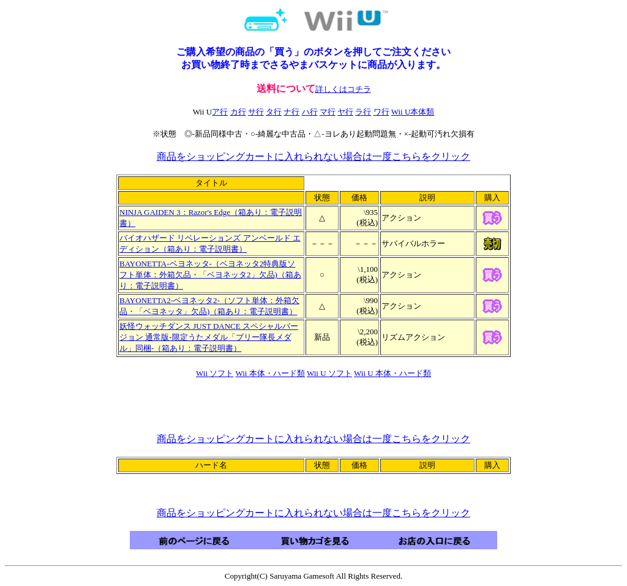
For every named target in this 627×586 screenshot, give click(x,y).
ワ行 (381, 111)
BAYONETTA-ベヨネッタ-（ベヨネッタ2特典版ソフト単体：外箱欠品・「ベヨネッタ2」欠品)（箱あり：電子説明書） (210, 274)
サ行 (256, 111)
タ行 (274, 111)
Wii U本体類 (413, 111)
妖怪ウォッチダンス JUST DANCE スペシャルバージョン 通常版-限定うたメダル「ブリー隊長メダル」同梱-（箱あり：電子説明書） (208, 337)
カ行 (238, 111)
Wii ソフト (214, 373)
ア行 (220, 111)
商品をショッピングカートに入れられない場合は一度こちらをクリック (313, 156)
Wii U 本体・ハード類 (392, 373)
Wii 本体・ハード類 (270, 373)
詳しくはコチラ (343, 89)
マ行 (328, 111)
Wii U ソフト (329, 373)
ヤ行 (345, 111)
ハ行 (310, 111)
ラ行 (363, 111)
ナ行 (291, 111)
